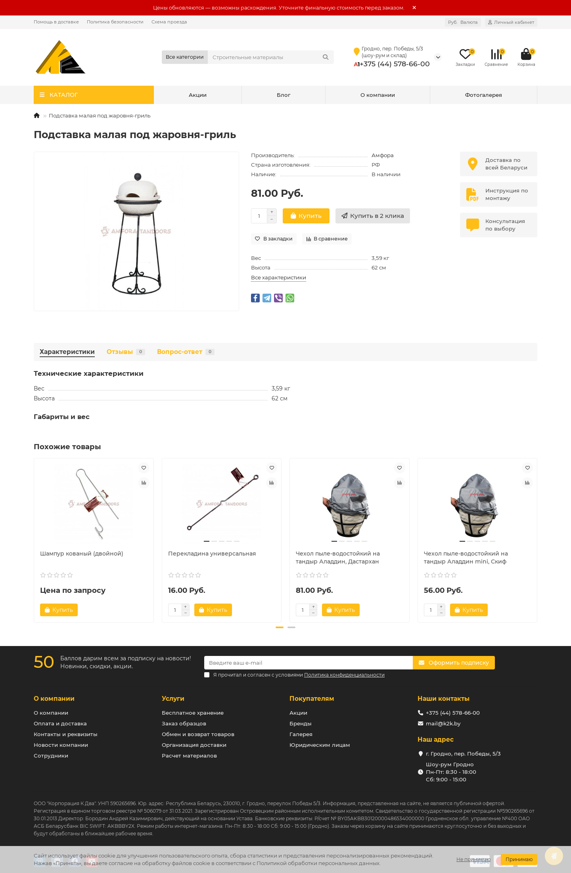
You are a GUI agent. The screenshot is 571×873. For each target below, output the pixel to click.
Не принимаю (473, 859)
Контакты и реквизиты (66, 734)
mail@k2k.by (443, 723)
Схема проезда (169, 22)
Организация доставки (194, 745)
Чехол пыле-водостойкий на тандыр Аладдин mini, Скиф (466, 557)
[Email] (308, 662)
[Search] (271, 57)
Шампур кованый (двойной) (81, 553)
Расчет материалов (189, 755)
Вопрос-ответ (186, 352)
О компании (377, 95)
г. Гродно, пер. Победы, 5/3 (463, 753)
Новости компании (61, 745)
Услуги (173, 698)
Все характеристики (278, 277)
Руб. (463, 22)
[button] (280, 627)
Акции (198, 95)
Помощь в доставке (56, 22)
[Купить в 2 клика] (372, 215)
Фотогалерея (483, 95)
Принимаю (519, 859)
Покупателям (311, 698)
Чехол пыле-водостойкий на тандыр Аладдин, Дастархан (338, 557)
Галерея (300, 734)
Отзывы (126, 352)
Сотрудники (51, 755)
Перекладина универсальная (212, 553)
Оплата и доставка (60, 723)
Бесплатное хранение (193, 713)
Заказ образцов (184, 723)
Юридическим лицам (319, 745)
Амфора (383, 155)
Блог (283, 95)
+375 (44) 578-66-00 (395, 64)
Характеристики (67, 352)
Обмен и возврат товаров (198, 734)
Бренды (300, 723)
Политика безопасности (115, 22)
